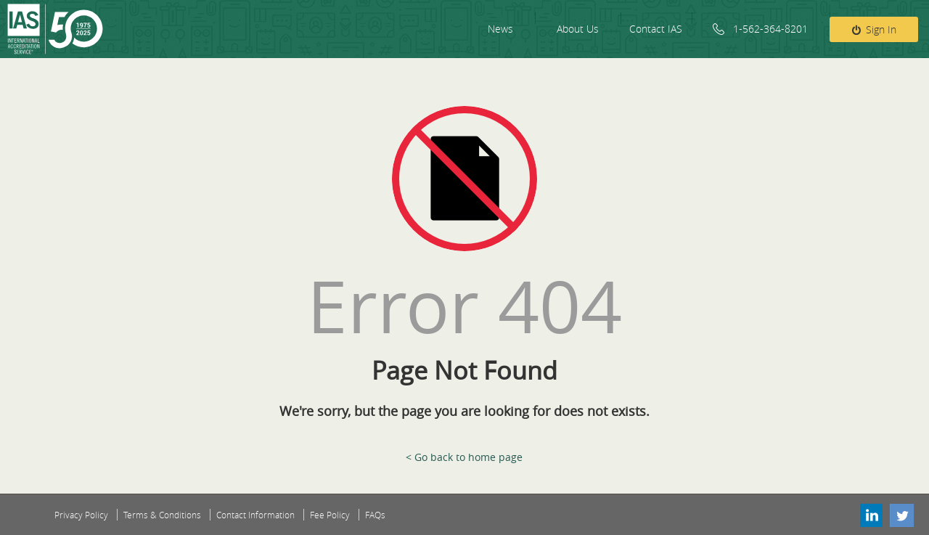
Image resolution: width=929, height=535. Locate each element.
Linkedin (870, 514)
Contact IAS (655, 29)
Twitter (902, 514)
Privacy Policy (81, 514)
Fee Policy (330, 514)
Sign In (881, 29)
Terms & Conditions (162, 514)
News (500, 29)
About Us (578, 29)
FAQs (375, 514)
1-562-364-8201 (770, 29)
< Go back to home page (464, 457)
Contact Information (255, 514)
